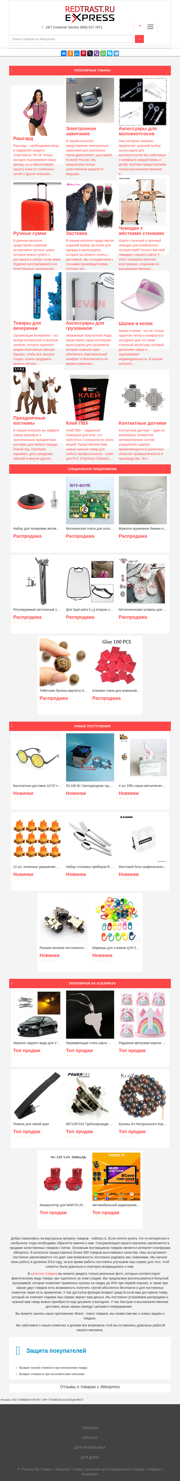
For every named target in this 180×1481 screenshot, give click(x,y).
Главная (90, 1428)
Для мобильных (90, 1447)
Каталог (90, 1438)
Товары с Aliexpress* (55, 1469)
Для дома (90, 1457)
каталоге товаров (44, 1273)
